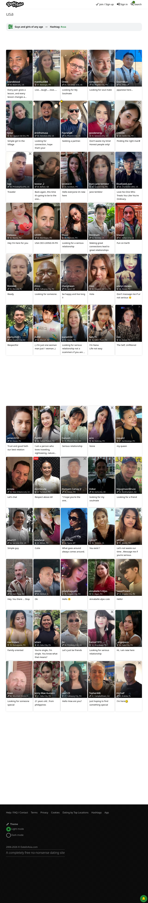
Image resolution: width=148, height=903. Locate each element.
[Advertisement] (74, 40)
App (106, 812)
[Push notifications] (143, 898)
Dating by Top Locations (76, 812)
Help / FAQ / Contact (17, 812)
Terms (34, 812)
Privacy (44, 812)
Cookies (55, 812)
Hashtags (96, 812)
